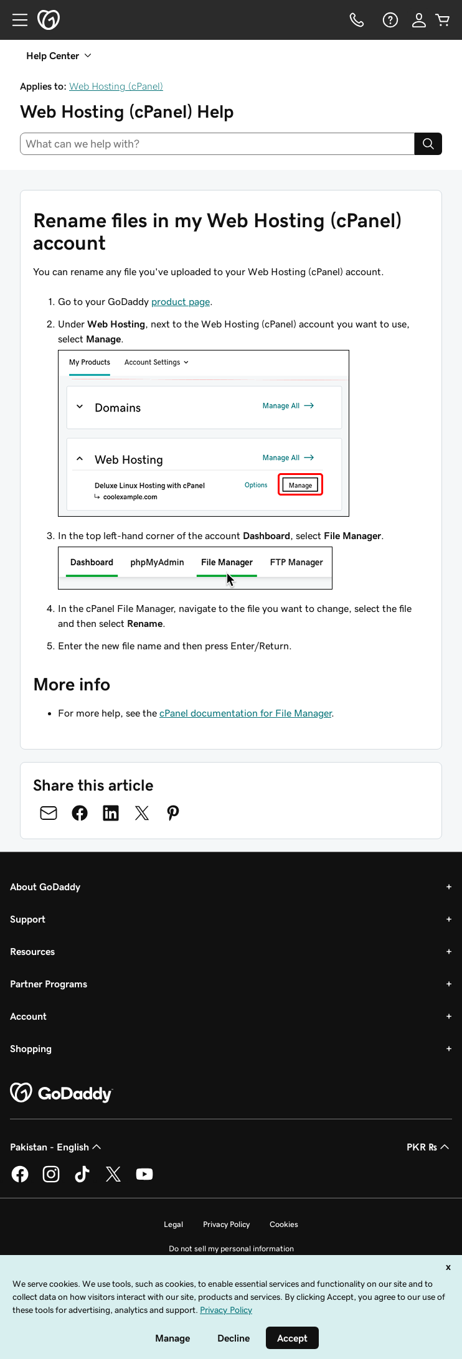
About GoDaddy (45, 886)
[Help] (389, 20)
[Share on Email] (48, 813)
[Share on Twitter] (142, 813)
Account (28, 1016)
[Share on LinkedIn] (110, 813)
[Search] (428, 144)
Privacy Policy (226, 1224)
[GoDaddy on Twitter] (113, 1180)
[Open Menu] (15, 20)
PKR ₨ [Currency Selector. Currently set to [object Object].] (429, 1146)
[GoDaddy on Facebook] (20, 1180)
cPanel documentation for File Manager (245, 713)
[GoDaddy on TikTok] (82, 1180)
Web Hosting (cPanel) (116, 86)
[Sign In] (419, 20)
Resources (32, 951)
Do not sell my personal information (231, 1248)
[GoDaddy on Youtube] (144, 1180)
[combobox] (217, 143)
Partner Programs (48, 984)
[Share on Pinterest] (173, 813)
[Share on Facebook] (79, 813)
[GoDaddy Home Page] (61, 1093)
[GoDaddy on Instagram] (51, 1180)
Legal (173, 1224)
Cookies (284, 1224)
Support (27, 919)
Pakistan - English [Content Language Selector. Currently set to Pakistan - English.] (57, 1146)
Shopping (31, 1048)
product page (180, 301)
